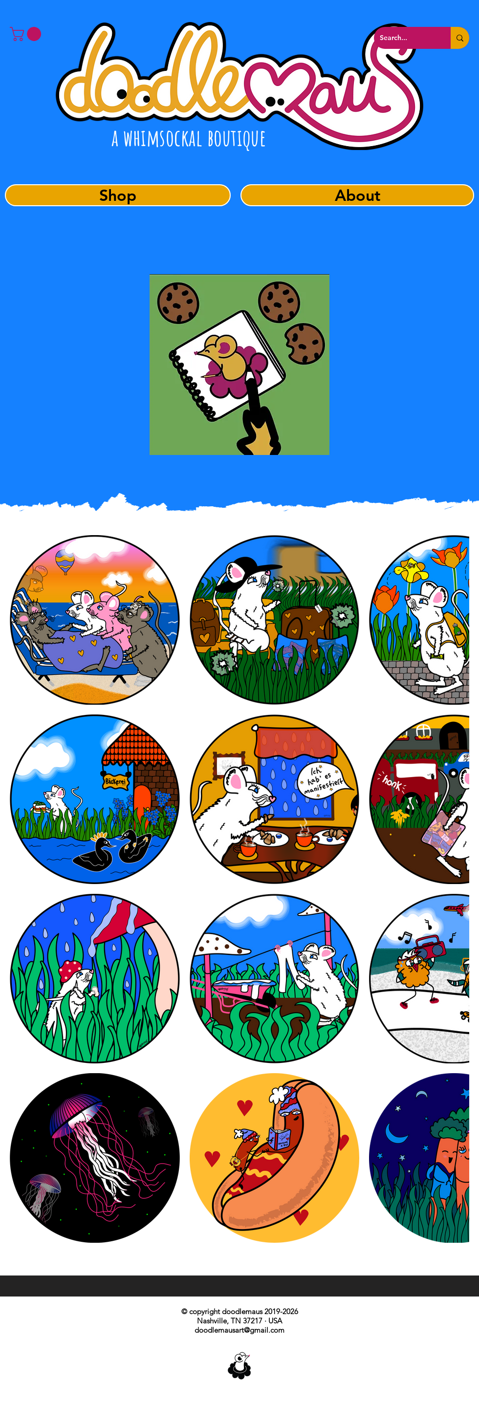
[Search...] (405, 38)
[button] (27, 34)
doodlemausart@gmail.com (239, 1330)
